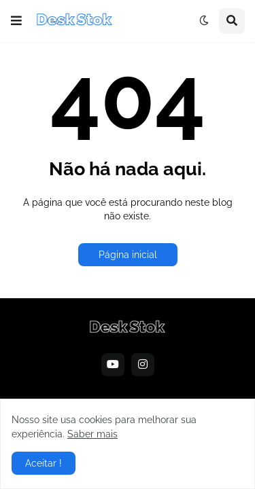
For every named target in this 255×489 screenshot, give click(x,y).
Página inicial (128, 254)
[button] (16, 21)
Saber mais (92, 434)
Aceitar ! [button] (43, 463)
